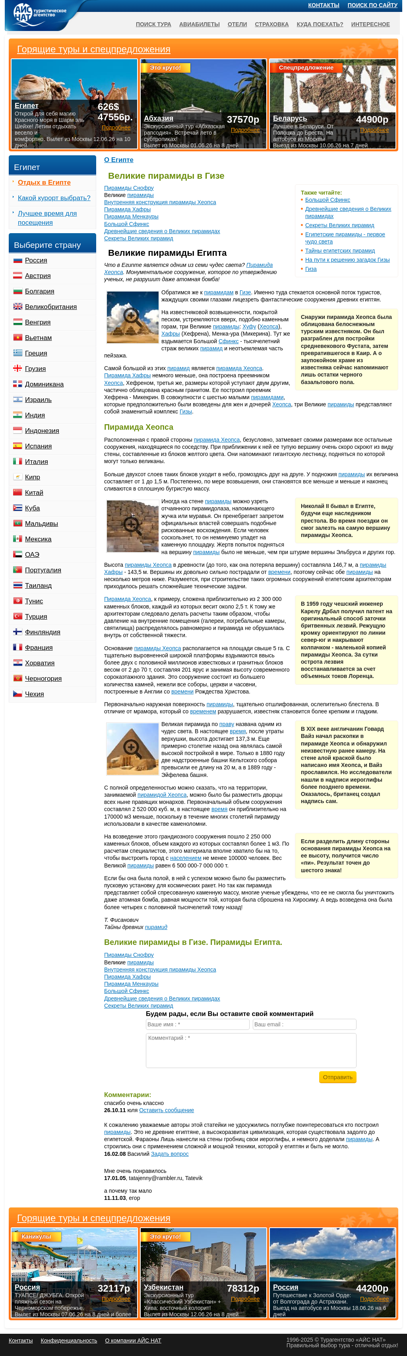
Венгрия (38, 322)
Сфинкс (228, 341)
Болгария (39, 291)
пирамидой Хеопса (162, 795)
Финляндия (42, 632)
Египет (27, 106)
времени (279, 572)
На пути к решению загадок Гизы (347, 260)
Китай (34, 492)
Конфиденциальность (69, 1340)
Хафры (170, 333)
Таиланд (38, 585)
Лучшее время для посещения (47, 218)
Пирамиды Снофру (129, 188)
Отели (237, 24)
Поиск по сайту (373, 5)
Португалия (43, 570)
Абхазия (158, 118)
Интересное (370, 24)
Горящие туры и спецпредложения (94, 1218)
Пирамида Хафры (127, 209)
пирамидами (267, 397)
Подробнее (116, 1299)
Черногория (43, 678)
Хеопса (269, 326)
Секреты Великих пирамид (339, 225)
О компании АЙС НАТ (133, 1340)
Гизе (245, 292)
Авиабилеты (199, 24)
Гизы (186, 411)
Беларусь (290, 118)
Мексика (38, 539)
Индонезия (42, 431)
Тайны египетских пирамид (340, 250)
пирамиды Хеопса (148, 565)
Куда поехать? (320, 24)
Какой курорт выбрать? (54, 198)
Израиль (38, 400)
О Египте (119, 160)
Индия (35, 415)
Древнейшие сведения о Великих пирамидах (162, 231)
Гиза (311, 269)
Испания (38, 446)
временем (203, 711)
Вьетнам (38, 338)
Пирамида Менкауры (131, 216)
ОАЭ (32, 554)
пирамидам (219, 292)
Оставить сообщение (166, 1110)
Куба (32, 508)
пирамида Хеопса (239, 368)
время (238, 731)
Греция (36, 353)
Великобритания (51, 307)
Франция (39, 647)
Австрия (38, 276)
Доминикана (44, 384)
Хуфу (249, 326)
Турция (36, 616)
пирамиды (140, 195)
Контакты (323, 5)
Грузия (35, 369)
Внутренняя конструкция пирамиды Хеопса (160, 202)
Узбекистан (164, 1287)
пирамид (211, 348)
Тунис (34, 601)
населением (186, 858)
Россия (36, 260)
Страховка (272, 24)
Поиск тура (153, 24)
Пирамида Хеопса (127, 599)
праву (226, 724)
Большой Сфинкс (327, 200)
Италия (36, 462)
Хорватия (39, 663)
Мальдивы (41, 523)
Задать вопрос (170, 1154)
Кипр (32, 477)
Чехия (34, 694)
